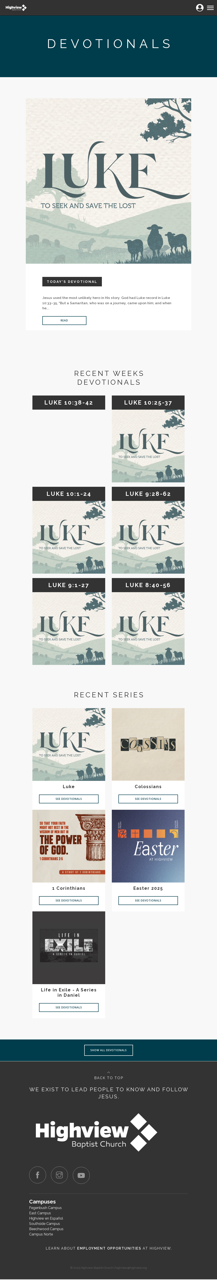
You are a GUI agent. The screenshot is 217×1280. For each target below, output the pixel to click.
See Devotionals (69, 799)
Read (64, 320)
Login (200, 5)
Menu (210, 6)
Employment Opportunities (109, 1249)
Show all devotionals (108, 1050)
